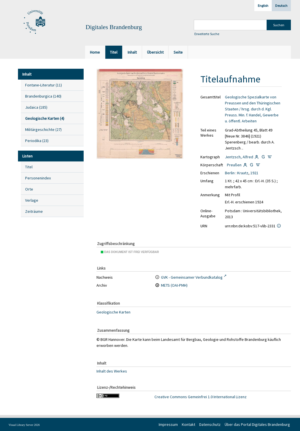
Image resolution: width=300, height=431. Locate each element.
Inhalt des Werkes (111, 371)
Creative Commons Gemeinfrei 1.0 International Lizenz (200, 396)
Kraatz (242, 172)
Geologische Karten (113, 312)
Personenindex (38, 178)
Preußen (234, 164)
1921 (254, 172)
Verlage (31, 200)
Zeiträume (34, 211)
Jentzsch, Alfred (239, 156)
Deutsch (281, 5)
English (263, 5)
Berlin (230, 172)
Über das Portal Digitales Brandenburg (257, 424)
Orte (29, 189)
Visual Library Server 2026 (24, 424)
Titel (29, 166)
